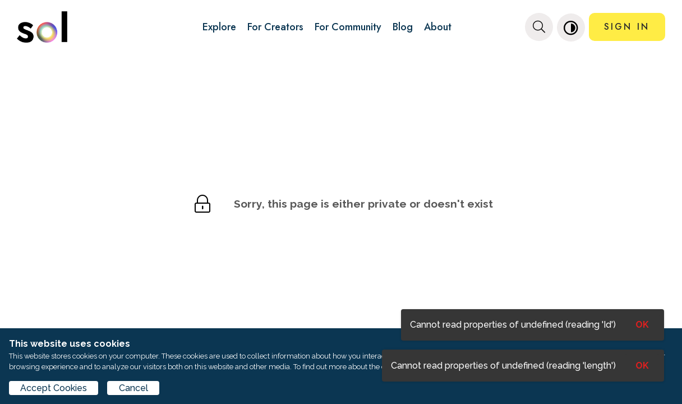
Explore (219, 27)
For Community (348, 27)
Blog (403, 27)
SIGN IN (626, 26)
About (437, 27)
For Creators (275, 27)
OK (642, 365)
